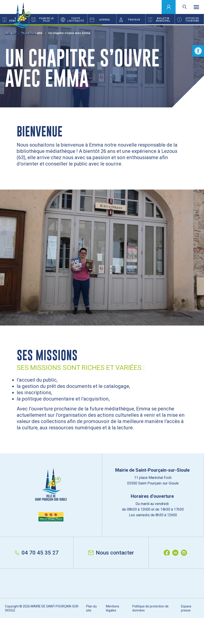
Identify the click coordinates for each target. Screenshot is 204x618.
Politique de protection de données (150, 608)
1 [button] (51, 24)
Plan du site (91, 608)
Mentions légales (112, 608)
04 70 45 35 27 (37, 553)
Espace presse (186, 608)
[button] (198, 51)
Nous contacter (111, 553)
